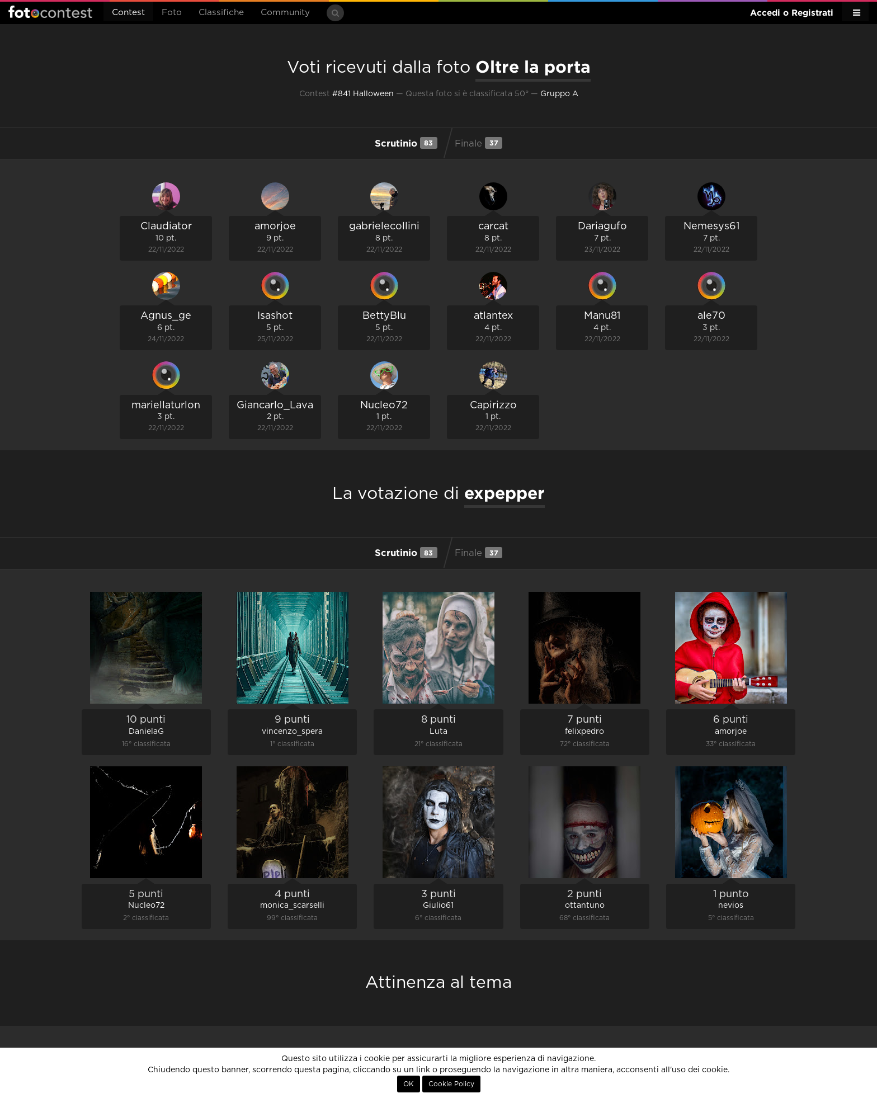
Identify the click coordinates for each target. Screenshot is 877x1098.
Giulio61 (438, 905)
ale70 (711, 316)
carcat (493, 227)
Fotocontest (50, 11)
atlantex (493, 316)
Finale (478, 142)
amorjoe (275, 227)
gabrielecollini (384, 227)
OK (408, 1084)
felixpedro (584, 732)
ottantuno (585, 905)
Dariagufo (602, 227)
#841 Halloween (363, 94)
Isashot (275, 316)
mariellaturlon (165, 405)
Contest (128, 12)
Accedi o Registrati (791, 12)
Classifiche (221, 12)
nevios (730, 905)
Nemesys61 (711, 227)
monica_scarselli (292, 905)
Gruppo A (559, 94)
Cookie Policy (451, 1084)
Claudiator (166, 227)
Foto (172, 12)
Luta (438, 732)
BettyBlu (384, 316)
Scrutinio (406, 142)
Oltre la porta (533, 66)
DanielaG (146, 732)
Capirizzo (493, 405)
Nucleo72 (384, 405)
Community (285, 12)
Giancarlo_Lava (275, 405)
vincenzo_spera (292, 732)
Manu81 (602, 316)
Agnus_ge (165, 316)
